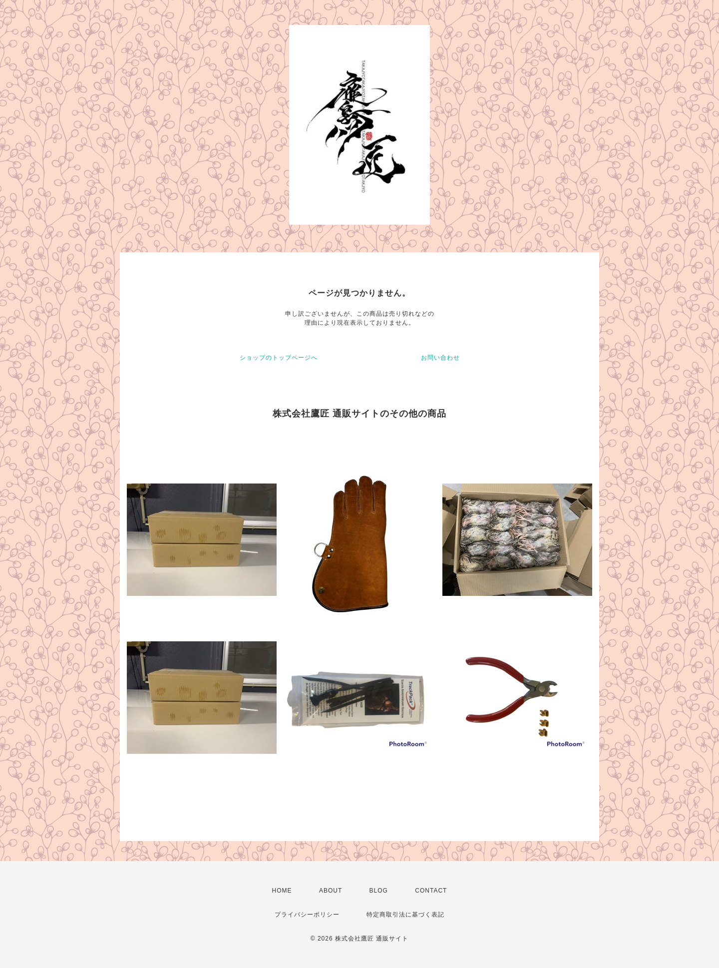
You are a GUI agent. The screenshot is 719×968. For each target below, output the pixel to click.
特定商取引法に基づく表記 (405, 914)
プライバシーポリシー (307, 914)
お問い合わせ (440, 357)
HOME (282, 890)
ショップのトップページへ (279, 357)
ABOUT (330, 890)
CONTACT (431, 890)
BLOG (378, 890)
